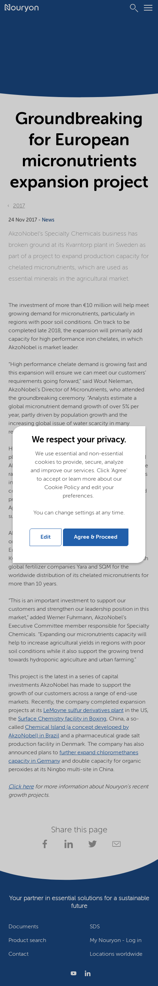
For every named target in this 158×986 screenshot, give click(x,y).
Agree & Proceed (96, 537)
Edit (45, 537)
